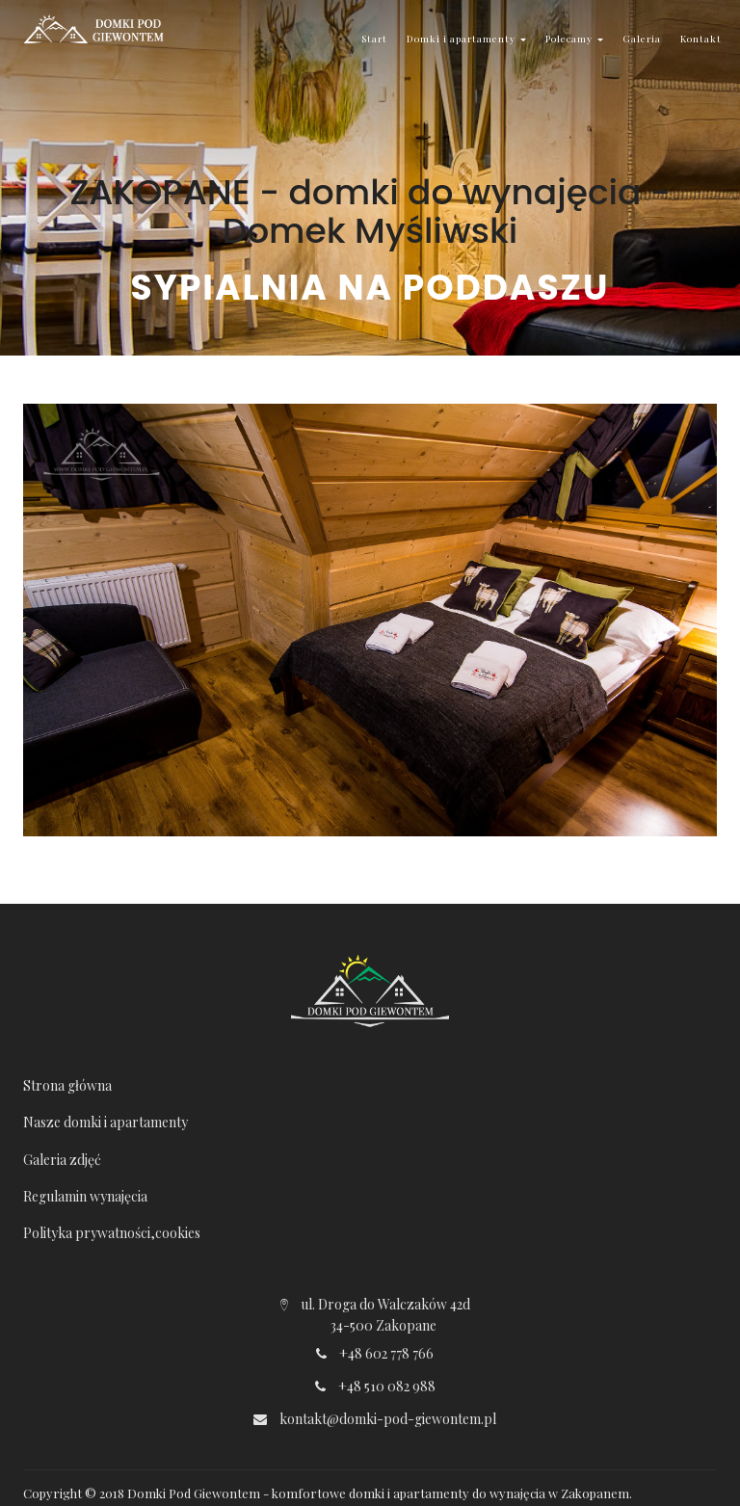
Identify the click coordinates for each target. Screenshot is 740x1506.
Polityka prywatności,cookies (111, 1233)
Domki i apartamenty (466, 38)
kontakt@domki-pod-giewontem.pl (387, 1419)
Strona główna (67, 1085)
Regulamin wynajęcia (85, 1196)
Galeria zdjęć (62, 1159)
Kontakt (701, 38)
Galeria (641, 38)
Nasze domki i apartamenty (105, 1122)
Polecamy (574, 38)
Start (374, 38)
